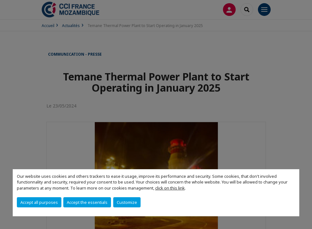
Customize (127, 202)
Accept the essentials (87, 202)
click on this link (170, 188)
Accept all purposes (39, 202)
